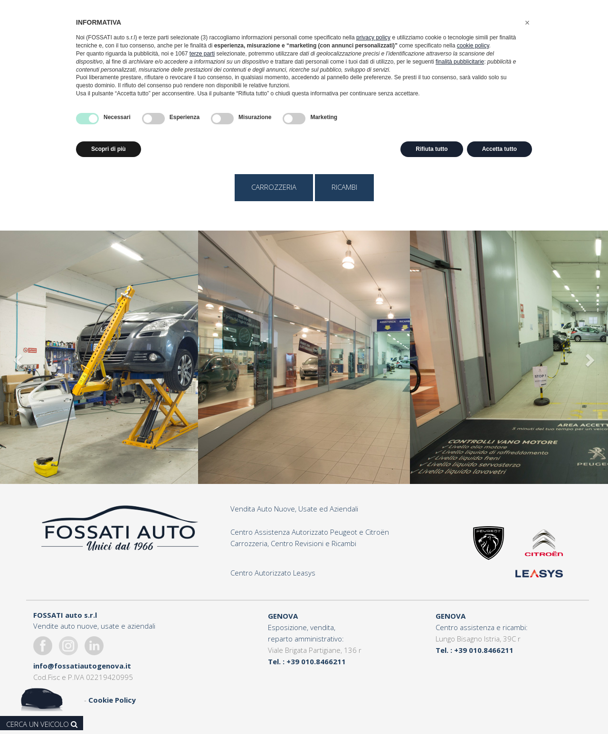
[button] (527, 22)
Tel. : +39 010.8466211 (307, 661)
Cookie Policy (112, 700)
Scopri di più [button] (108, 149)
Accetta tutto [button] (499, 149)
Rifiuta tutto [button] (431, 149)
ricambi (344, 187)
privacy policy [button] (373, 37)
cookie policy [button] (473, 45)
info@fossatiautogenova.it (82, 665)
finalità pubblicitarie (460, 61)
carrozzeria (273, 187)
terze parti (202, 53)
